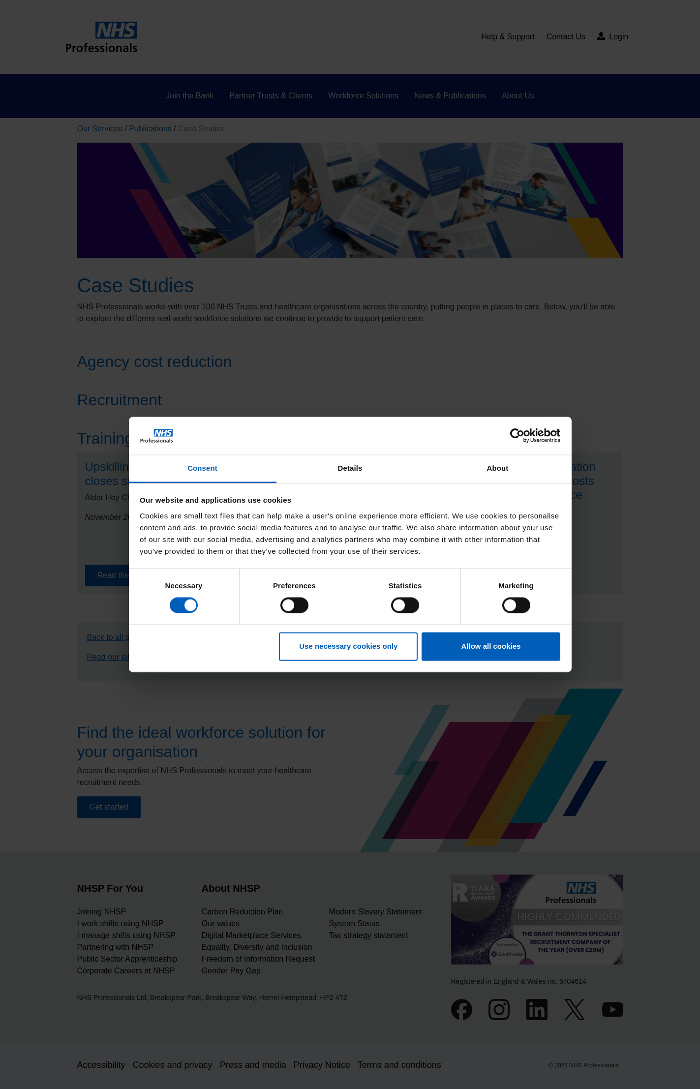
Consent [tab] (202, 468)
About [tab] (498, 468)
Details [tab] (350, 468)
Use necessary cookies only (348, 646)
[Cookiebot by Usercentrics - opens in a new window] (517, 435)
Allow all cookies (490, 646)
